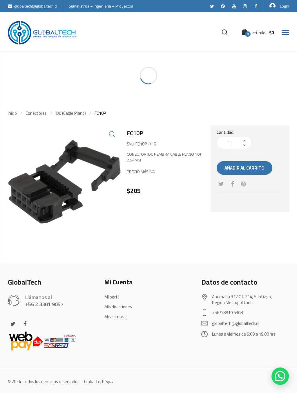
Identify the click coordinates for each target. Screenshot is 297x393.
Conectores (36, 113)
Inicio (12, 113)
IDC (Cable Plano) (70, 113)
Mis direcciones (118, 307)
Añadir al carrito (244, 168)
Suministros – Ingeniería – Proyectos (101, 6)
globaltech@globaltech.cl (32, 6)
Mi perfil (111, 297)
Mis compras (116, 316)
